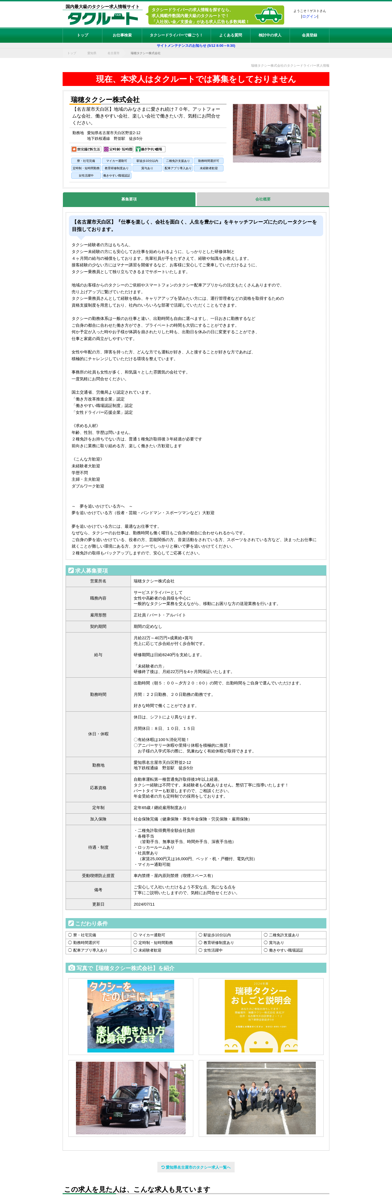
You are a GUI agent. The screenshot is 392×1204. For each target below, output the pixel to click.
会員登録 (309, 35)
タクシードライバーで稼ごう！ (176, 35)
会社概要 (263, 199)
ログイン (309, 16)
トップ (82, 35)
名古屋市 (114, 53)
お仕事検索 (122, 35)
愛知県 (91, 53)
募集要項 (129, 199)
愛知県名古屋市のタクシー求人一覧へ (196, 1167)
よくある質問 (230, 35)
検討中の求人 (270, 35)
